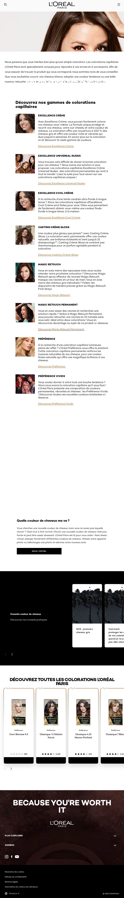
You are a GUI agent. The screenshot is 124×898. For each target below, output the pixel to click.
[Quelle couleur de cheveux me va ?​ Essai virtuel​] (30, 551)
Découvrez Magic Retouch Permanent (61, 329)
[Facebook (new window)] (11, 856)
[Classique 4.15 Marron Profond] (83, 760)
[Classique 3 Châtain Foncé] (51, 760)
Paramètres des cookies (14, 872)
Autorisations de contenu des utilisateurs (21, 887)
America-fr (12, 893)
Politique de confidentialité (15, 877)
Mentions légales (11, 882)
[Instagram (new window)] (6, 857)
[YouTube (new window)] (17, 856)
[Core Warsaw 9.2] (19, 760)
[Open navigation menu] (119, 4)
